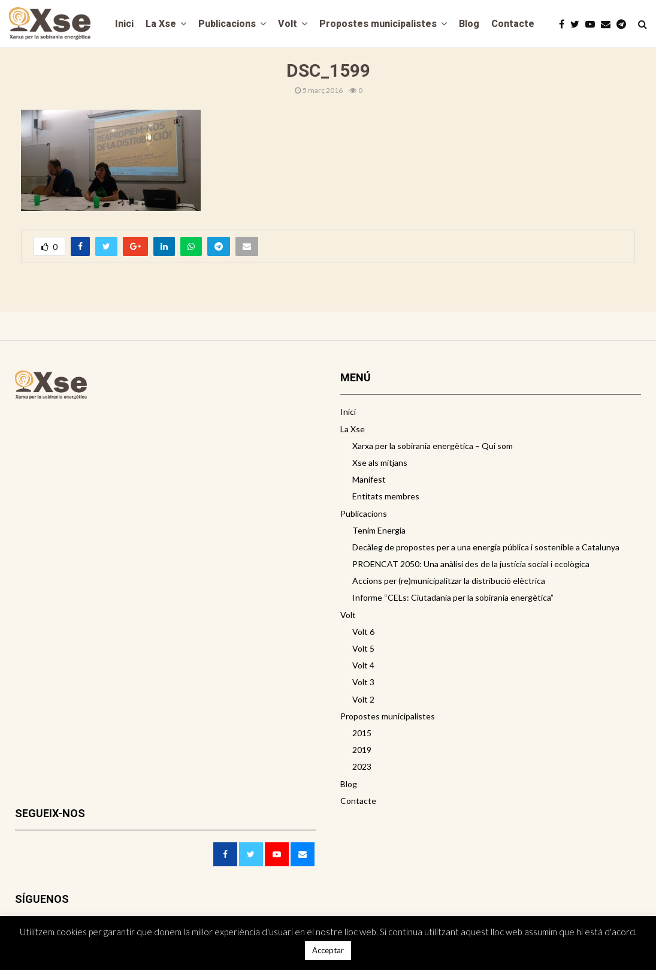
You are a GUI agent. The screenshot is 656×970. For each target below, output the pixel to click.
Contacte (512, 23)
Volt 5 (363, 648)
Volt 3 (363, 682)
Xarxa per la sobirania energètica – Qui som (432, 446)
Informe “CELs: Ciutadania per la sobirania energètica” (453, 597)
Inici (124, 23)
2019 (361, 750)
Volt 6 (363, 631)
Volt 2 (363, 699)
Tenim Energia (379, 530)
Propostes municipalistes (378, 23)
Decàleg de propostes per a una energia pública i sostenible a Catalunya (485, 547)
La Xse (161, 23)
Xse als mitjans (379, 462)
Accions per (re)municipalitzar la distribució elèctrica (448, 581)
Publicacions (227, 23)
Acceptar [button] (328, 950)
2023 (361, 766)
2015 (361, 733)
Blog (469, 23)
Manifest (369, 479)
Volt (287, 23)
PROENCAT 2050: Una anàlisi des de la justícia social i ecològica (471, 564)
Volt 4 (363, 665)
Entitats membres (385, 496)
